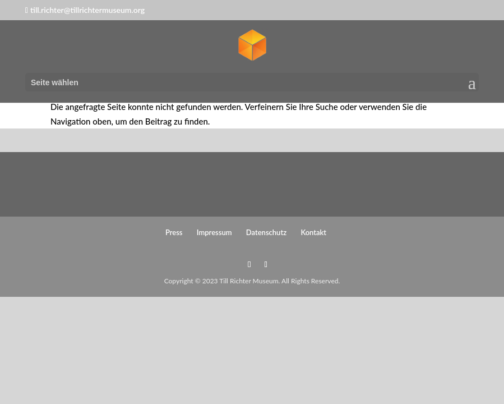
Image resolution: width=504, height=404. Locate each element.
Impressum (214, 232)
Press (174, 232)
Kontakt (313, 232)
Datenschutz (266, 232)
